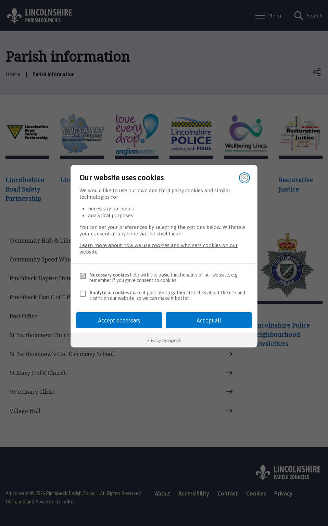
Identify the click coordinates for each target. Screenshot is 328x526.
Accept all (209, 320)
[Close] (244, 178)
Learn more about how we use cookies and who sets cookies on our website (158, 248)
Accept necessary (119, 320)
